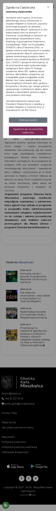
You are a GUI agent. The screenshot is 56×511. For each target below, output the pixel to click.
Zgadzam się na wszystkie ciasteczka (28, 131)
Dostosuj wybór (28, 120)
